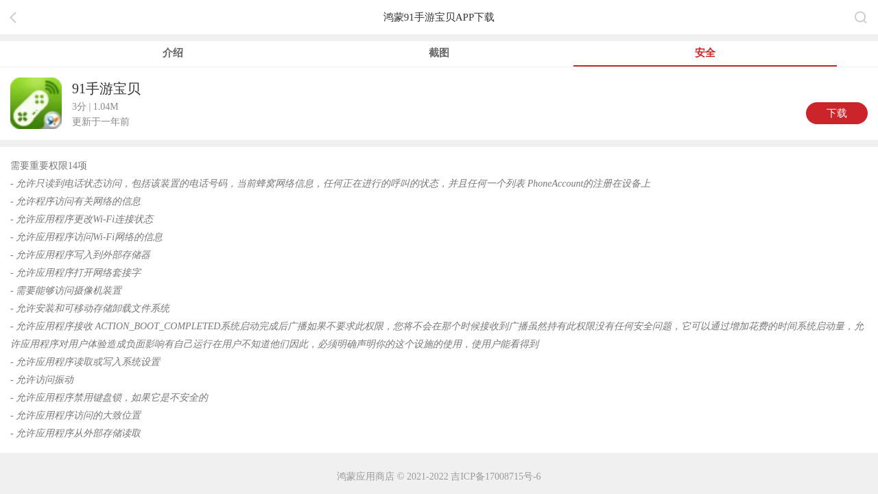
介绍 (173, 52)
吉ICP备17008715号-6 (496, 476)
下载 (837, 113)
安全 (705, 52)
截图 (439, 52)
